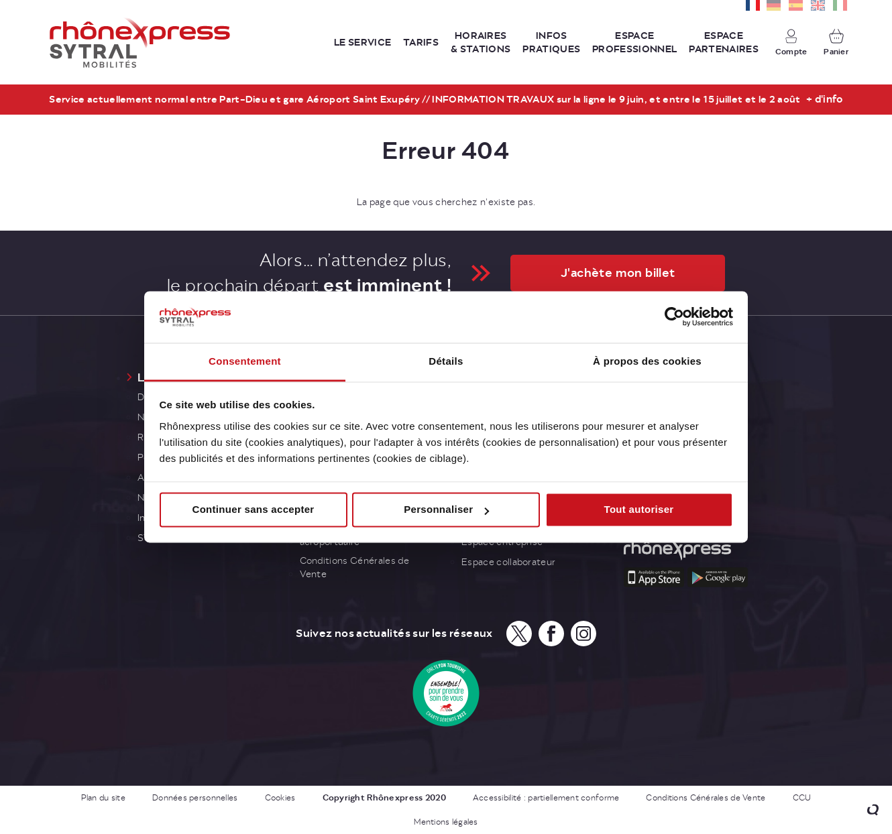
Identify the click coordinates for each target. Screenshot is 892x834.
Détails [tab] (446, 361)
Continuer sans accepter (253, 510)
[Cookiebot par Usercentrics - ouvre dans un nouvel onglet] (674, 317)
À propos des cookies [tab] (647, 361)
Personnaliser (446, 510)
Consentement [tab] (245, 361)
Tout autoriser (639, 510)
